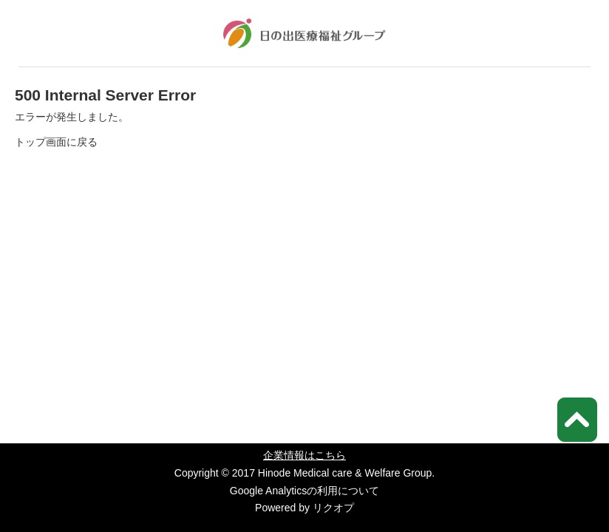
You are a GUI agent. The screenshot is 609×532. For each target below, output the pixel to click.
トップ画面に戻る (56, 142)
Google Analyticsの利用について (304, 491)
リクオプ (333, 508)
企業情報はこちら (304, 455)
